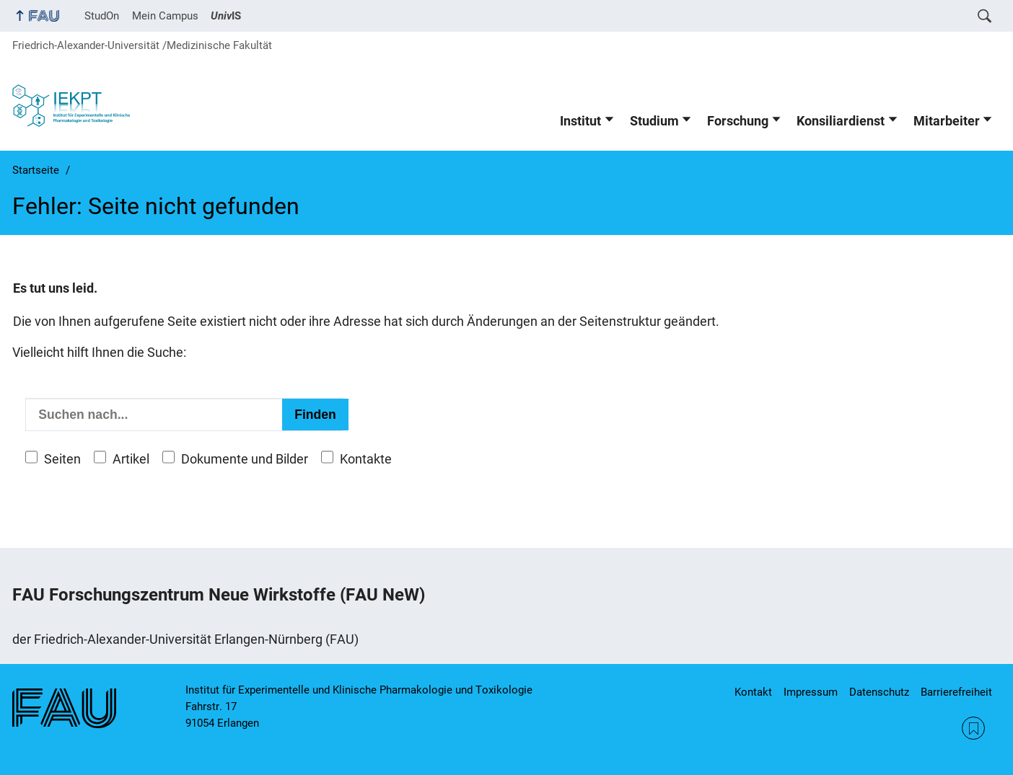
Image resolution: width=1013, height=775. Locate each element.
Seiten (62, 459)
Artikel (131, 459)
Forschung (737, 121)
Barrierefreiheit (956, 692)
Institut (580, 121)
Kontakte (366, 459)
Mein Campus (165, 15)
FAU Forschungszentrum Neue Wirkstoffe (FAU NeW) (218, 595)
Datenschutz (879, 692)
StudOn (101, 15)
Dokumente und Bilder (244, 459)
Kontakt (753, 692)
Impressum (811, 692)
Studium (654, 121)
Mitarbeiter (946, 121)
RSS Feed (973, 728)
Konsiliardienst (841, 121)
